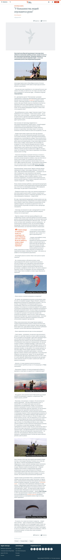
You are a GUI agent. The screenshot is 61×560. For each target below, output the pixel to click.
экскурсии (31, 100)
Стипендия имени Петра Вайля (7, 550)
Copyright (18, 555)
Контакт (2, 555)
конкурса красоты (31, 494)
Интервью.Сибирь (19, 6)
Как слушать (18, 548)
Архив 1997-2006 (4, 553)
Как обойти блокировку (21, 550)
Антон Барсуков (17, 15)
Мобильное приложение (6, 548)
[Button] (36, 21)
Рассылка (18, 553)
